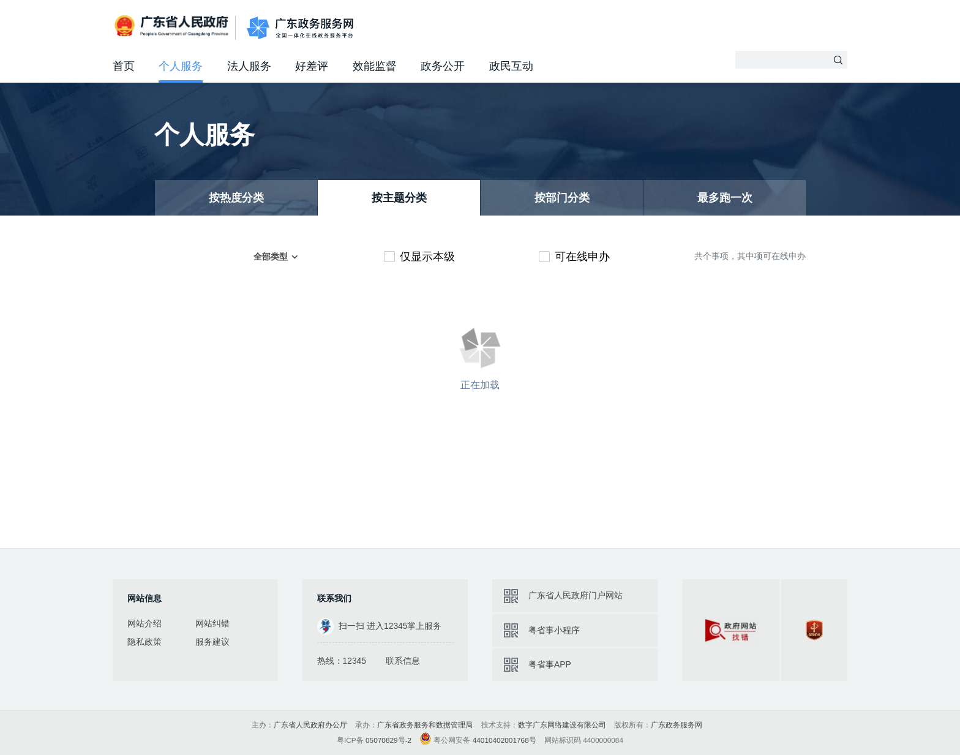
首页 (124, 66)
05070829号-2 (388, 740)
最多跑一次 (724, 198)
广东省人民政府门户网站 (575, 595)
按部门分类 (562, 198)
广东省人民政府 (173, 26)
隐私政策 (144, 642)
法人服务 (249, 66)
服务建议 (212, 642)
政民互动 (511, 66)
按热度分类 (236, 198)
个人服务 (181, 66)
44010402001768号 (504, 740)
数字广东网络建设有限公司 (562, 725)
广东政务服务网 (300, 27)
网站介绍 (144, 623)
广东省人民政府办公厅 (310, 725)
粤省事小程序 (554, 630)
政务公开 (443, 66)
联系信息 (403, 661)
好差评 (311, 66)
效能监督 (375, 66)
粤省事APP (549, 664)
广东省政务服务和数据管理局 (425, 725)
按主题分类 (399, 198)
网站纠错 (212, 623)
